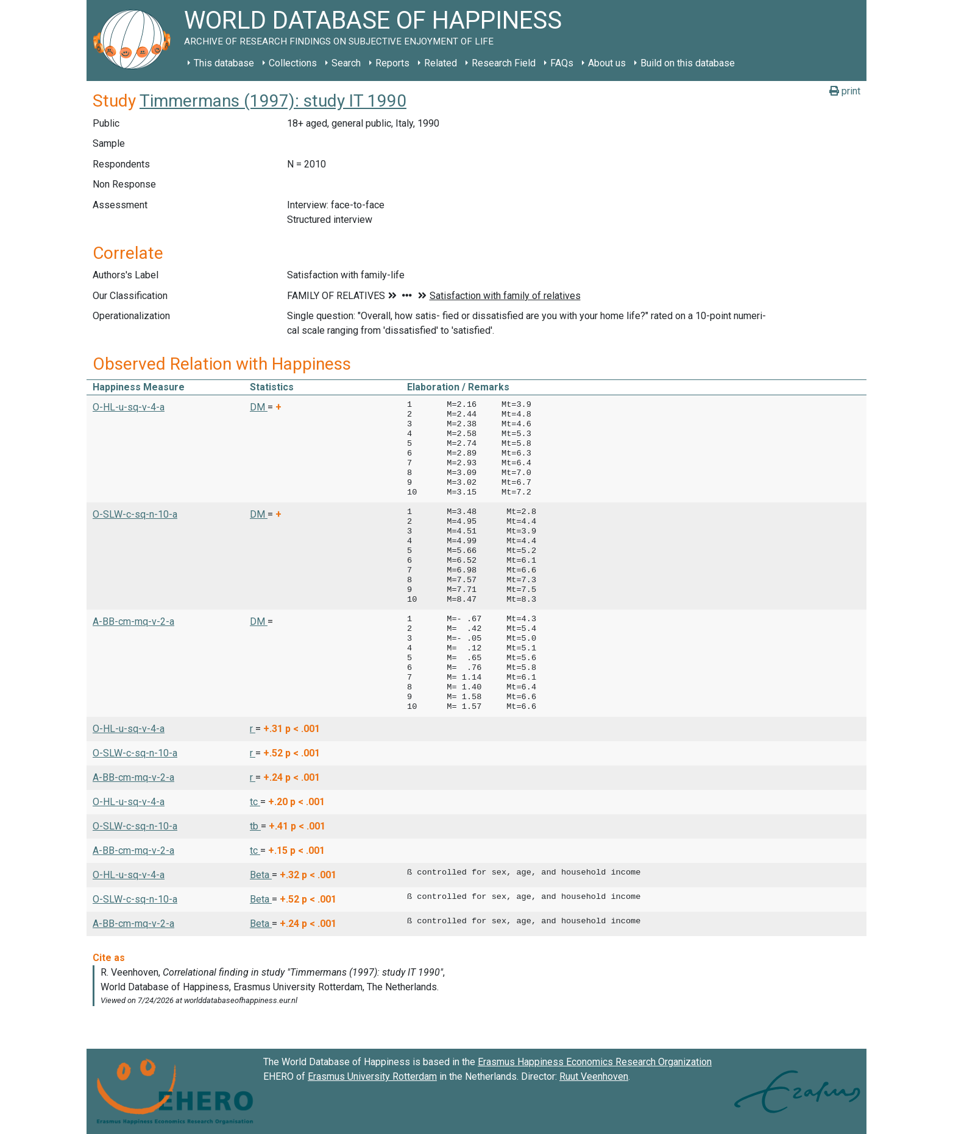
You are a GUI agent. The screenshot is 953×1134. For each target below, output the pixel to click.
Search (346, 63)
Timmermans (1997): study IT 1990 (273, 101)
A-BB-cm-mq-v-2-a (133, 621)
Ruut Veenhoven (593, 1076)
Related (440, 63)
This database (224, 63)
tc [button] (255, 802)
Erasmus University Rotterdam (372, 1076)
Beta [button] (261, 875)
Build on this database (687, 63)
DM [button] (258, 407)
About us (607, 63)
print (844, 91)
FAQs (561, 63)
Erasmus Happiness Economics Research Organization (595, 1062)
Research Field (504, 63)
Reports (392, 63)
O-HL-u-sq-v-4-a (129, 407)
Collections (293, 63)
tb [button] (255, 826)
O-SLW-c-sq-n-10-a (135, 514)
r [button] (252, 728)
